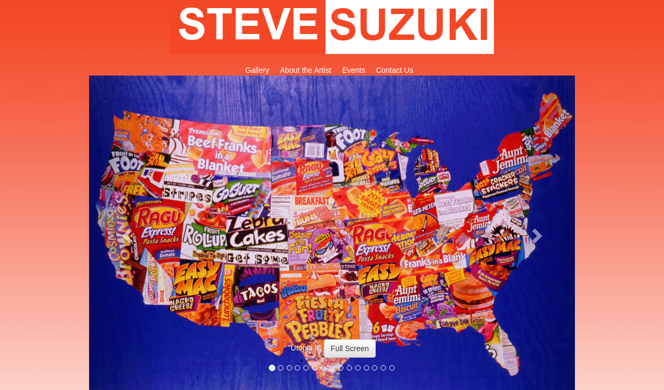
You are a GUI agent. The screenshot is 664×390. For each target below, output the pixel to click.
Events (353, 70)
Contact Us (394, 70)
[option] (332, 354)
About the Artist (305, 70)
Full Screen (350, 348)
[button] (125, 233)
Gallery (257, 70)
